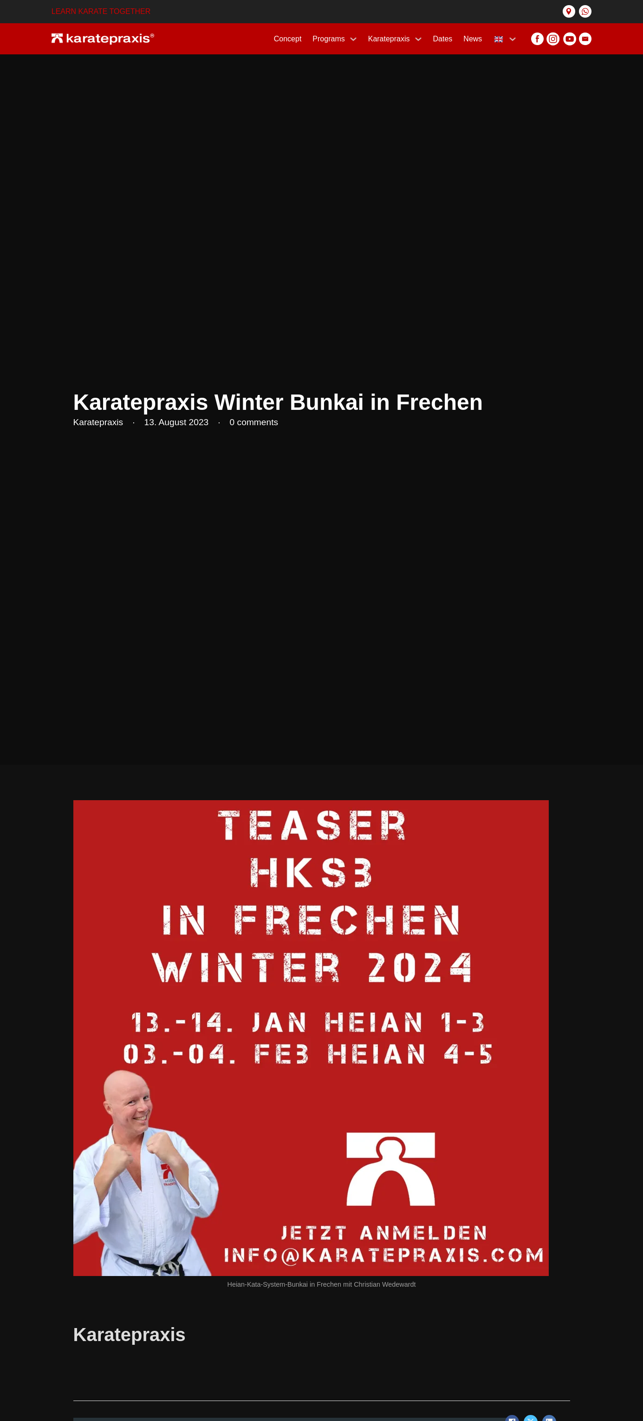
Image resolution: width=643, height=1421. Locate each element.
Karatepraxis (389, 39)
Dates (443, 39)
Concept (288, 39)
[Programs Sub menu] (353, 39)
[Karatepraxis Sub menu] (418, 39)
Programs (328, 39)
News (472, 39)
